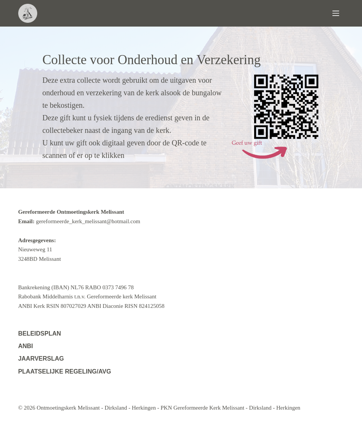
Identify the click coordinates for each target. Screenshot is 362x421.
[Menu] (338, 13)
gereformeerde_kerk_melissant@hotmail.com (88, 221)
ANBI (25, 346)
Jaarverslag (41, 358)
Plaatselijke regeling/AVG (64, 371)
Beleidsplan (39, 333)
